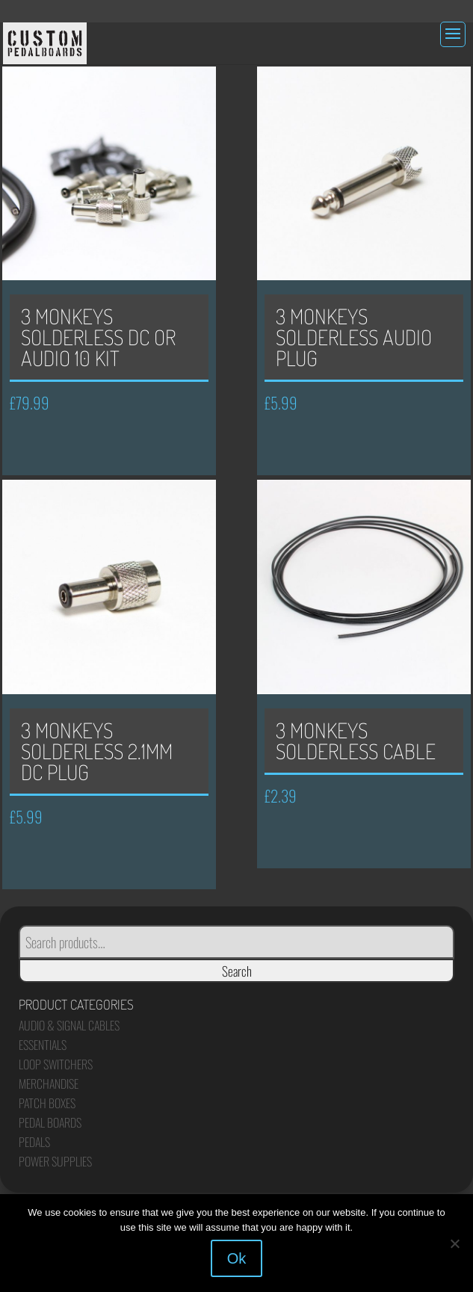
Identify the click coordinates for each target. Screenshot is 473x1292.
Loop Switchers (56, 1064)
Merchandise (48, 1083)
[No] (454, 1243)
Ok (237, 1258)
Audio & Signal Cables (69, 1025)
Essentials (43, 1045)
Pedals (34, 1142)
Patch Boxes (47, 1103)
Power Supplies (55, 1161)
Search (237, 970)
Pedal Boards (50, 1122)
